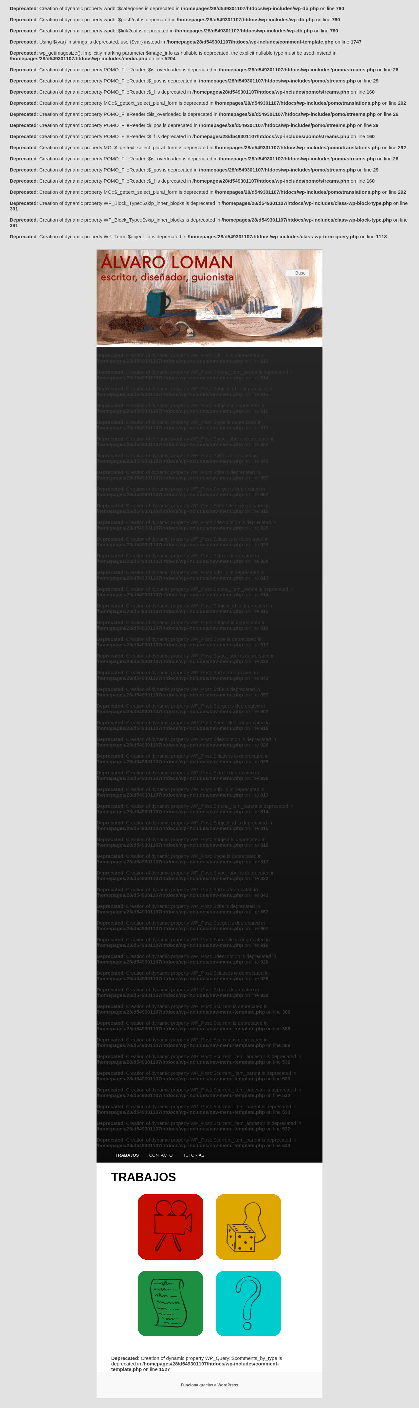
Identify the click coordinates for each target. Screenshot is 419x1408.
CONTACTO (161, 1155)
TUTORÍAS (194, 1155)
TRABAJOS (127, 1155)
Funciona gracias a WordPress (209, 1385)
